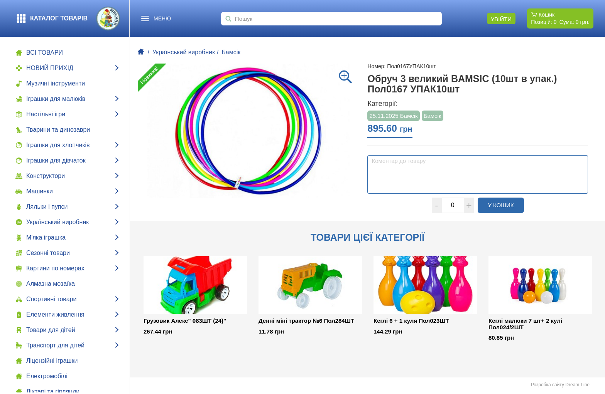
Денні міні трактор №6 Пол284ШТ (306, 321)
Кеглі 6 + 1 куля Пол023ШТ (411, 321)
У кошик (506, 204)
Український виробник (183, 52)
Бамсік (230, 52)
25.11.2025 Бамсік (393, 115)
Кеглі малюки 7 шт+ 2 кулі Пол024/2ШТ (525, 324)
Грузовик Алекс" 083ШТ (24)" (185, 321)
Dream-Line (577, 384)
